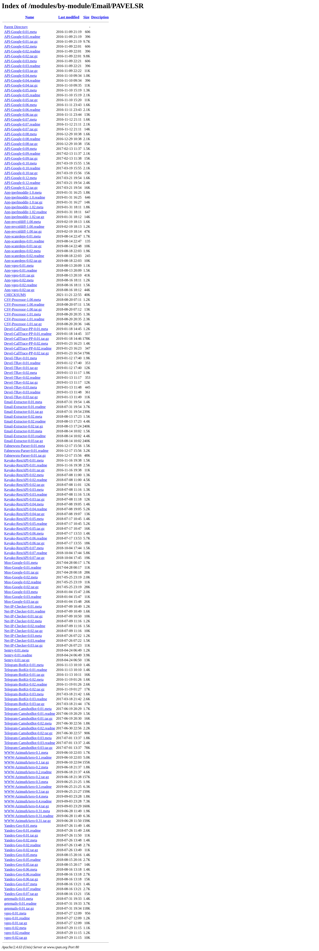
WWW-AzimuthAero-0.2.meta (26, 767)
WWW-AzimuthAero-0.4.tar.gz (26, 806)
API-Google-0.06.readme (22, 110)
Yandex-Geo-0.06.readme (22, 874)
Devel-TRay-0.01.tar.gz (21, 368)
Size (86, 17)
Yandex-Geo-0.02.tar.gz (21, 850)
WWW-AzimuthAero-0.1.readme (28, 757)
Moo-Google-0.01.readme (22, 567)
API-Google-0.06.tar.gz (21, 114)
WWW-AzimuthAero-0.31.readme (28, 816)
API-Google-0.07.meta (20, 119)
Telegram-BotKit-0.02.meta (24, 679)
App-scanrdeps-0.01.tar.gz (22, 246)
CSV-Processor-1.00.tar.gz (23, 309)
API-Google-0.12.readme (22, 183)
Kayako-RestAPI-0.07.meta (24, 548)
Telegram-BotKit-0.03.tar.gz (24, 704)
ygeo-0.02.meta (15, 928)
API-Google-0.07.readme (22, 124)
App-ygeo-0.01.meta (18, 265)
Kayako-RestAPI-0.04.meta (24, 504)
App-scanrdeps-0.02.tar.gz (22, 261)
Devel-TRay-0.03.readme (22, 392)
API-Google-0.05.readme (22, 95)
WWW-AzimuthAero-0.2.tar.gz (26, 777)
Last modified (68, 17)
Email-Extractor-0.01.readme (25, 407)
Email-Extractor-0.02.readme (25, 421)
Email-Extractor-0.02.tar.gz (23, 426)
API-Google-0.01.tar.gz (21, 41)
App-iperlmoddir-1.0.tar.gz (23, 202)
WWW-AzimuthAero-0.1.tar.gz (26, 762)
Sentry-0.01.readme (18, 655)
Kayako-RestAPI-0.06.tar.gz (24, 543)
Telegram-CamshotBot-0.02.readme (29, 728)
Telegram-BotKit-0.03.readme (25, 699)
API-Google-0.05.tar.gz (21, 100)
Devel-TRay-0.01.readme (22, 363)
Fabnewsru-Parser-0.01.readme (26, 450)
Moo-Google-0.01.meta (21, 562)
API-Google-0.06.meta (20, 105)
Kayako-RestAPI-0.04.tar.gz (24, 514)
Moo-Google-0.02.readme (22, 582)
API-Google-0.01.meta (20, 32)
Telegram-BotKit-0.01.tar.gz (24, 675)
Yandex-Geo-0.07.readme (22, 889)
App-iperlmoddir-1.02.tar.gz (24, 217)
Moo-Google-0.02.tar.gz (21, 587)
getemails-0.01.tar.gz (19, 908)
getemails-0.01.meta (18, 899)
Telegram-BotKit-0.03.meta (24, 694)
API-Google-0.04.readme (22, 80)
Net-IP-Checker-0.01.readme (24, 611)
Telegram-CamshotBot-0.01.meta (28, 709)
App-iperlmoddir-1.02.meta (23, 207)
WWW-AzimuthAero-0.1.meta (26, 752)
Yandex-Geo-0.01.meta (20, 825)
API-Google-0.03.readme (22, 66)
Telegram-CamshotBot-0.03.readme (29, 743)
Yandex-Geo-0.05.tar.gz (21, 864)
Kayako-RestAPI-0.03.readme (25, 494)
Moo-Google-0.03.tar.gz (21, 601)
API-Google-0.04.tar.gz (21, 85)
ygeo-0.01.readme (17, 918)
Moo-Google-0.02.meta (21, 577)
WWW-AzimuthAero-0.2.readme (28, 772)
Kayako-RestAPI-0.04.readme (25, 509)
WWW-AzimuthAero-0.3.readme (28, 787)
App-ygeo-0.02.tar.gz (19, 290)
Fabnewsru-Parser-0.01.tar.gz (25, 455)
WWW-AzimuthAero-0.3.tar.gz (26, 791)
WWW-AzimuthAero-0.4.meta (26, 796)
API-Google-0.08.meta (20, 134)
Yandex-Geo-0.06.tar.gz (21, 879)
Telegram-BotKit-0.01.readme (25, 670)
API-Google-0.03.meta (20, 61)
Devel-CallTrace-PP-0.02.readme (28, 348)
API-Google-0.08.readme (22, 139)
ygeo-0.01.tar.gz (15, 923)
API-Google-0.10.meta (20, 163)
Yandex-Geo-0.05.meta (20, 855)
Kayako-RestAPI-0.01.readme (25, 465)
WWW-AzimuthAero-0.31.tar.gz (27, 821)
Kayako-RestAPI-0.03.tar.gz (24, 499)
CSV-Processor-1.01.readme (24, 319)
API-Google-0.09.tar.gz (21, 158)
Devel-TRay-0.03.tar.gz (21, 397)
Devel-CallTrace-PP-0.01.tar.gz (26, 338)
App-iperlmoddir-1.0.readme (24, 197)
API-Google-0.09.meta (20, 149)
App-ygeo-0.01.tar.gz (19, 275)
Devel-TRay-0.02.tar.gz (21, 382)
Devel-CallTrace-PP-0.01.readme (28, 334)
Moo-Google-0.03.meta (21, 592)
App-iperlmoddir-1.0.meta (23, 192)
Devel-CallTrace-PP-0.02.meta (26, 343)
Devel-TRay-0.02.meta (20, 373)
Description (100, 17)
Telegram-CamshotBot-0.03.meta (28, 738)
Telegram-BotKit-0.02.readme (25, 684)
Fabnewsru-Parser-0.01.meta (24, 446)
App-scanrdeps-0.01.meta (22, 236)
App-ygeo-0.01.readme (20, 270)
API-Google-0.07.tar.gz (21, 129)
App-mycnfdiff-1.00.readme (24, 226)
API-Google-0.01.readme (22, 37)
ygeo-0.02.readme (17, 933)
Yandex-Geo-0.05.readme (22, 860)
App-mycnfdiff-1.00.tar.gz (23, 231)
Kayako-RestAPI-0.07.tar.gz (24, 558)
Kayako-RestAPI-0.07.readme (25, 553)
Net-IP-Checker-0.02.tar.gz (23, 631)
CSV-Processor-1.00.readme (24, 304)
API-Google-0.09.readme (22, 153)
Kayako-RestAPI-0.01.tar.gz (24, 470)
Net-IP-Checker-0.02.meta (23, 621)
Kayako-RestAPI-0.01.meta (24, 460)
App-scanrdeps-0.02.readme (24, 256)
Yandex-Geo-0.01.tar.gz (21, 835)
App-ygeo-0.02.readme (20, 285)
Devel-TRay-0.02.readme (22, 377)
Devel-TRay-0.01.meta (20, 358)
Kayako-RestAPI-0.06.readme (25, 538)
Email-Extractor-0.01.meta (23, 402)
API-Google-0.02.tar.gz (21, 56)
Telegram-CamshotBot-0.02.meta (28, 723)
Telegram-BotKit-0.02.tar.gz (24, 689)
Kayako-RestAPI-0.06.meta (24, 533)
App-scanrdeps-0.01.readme (24, 241)
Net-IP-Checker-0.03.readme (24, 640)
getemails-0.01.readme (20, 903)
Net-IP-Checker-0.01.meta (23, 606)
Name (29, 17)
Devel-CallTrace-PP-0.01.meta (26, 329)
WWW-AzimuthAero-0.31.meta (27, 811)
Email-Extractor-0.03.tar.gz (23, 441)
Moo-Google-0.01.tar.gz (21, 572)
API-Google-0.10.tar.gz (21, 173)
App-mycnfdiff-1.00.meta (22, 222)
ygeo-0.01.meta (15, 913)
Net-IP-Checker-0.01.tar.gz (23, 616)
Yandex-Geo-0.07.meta (20, 884)
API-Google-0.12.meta (20, 178)
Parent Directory (16, 27)
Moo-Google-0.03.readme (22, 597)
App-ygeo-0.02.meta (18, 280)
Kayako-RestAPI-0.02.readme (25, 480)
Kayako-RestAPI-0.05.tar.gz (24, 528)
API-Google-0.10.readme (22, 168)
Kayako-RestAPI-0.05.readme (25, 524)
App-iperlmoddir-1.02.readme (25, 212)
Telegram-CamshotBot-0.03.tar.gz (28, 748)
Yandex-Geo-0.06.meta (20, 869)
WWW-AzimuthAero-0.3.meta (26, 782)
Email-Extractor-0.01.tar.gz (23, 412)
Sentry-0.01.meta (16, 650)
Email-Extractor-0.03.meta (23, 431)
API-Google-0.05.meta (20, 90)
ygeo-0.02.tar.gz (15, 937)
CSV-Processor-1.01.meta (22, 314)
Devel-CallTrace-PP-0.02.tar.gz (26, 353)
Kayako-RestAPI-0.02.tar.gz (24, 485)
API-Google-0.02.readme (22, 51)
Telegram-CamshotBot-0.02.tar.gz (28, 733)
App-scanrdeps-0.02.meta (22, 251)
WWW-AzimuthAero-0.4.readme (28, 801)
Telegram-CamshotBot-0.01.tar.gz (28, 718)
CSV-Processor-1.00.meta (22, 300)
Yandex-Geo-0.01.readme (22, 830)
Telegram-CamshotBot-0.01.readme (29, 713)
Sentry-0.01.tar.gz (16, 660)
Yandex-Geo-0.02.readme (22, 845)
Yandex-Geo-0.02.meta (20, 840)
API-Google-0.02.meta (20, 46)
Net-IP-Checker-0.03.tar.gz (23, 645)
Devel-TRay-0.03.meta (20, 387)
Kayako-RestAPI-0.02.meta (24, 475)
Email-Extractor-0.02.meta (23, 416)
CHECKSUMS (15, 295)
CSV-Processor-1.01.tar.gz (23, 324)
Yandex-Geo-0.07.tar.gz (21, 894)
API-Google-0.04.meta (20, 75)
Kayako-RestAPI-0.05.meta (24, 519)
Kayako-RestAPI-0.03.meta (24, 489)
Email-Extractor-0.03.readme (25, 436)
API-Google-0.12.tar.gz (21, 187)
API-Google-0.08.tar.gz (21, 144)
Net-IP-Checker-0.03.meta (23, 636)
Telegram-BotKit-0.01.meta (24, 665)
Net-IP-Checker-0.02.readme (24, 626)
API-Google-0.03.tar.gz (21, 71)
